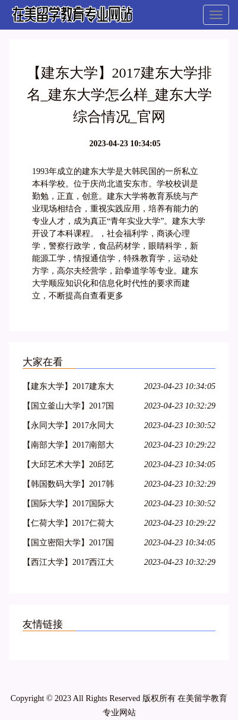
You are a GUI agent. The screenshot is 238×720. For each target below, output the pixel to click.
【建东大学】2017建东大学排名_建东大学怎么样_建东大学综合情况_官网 (68, 388)
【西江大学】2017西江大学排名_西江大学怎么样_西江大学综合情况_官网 (68, 564)
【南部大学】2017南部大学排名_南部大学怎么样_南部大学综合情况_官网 (68, 447)
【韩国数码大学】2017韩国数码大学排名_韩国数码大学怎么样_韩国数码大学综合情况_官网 (70, 486)
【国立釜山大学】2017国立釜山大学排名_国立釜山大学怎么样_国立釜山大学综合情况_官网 (70, 407)
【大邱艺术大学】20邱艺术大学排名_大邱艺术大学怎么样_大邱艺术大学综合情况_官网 (70, 466)
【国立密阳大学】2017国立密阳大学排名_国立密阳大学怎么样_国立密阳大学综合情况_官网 (70, 544)
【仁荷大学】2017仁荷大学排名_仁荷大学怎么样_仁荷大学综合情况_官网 (68, 525)
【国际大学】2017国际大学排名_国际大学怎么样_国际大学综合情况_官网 (68, 505)
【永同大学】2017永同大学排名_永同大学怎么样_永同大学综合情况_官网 (68, 427)
